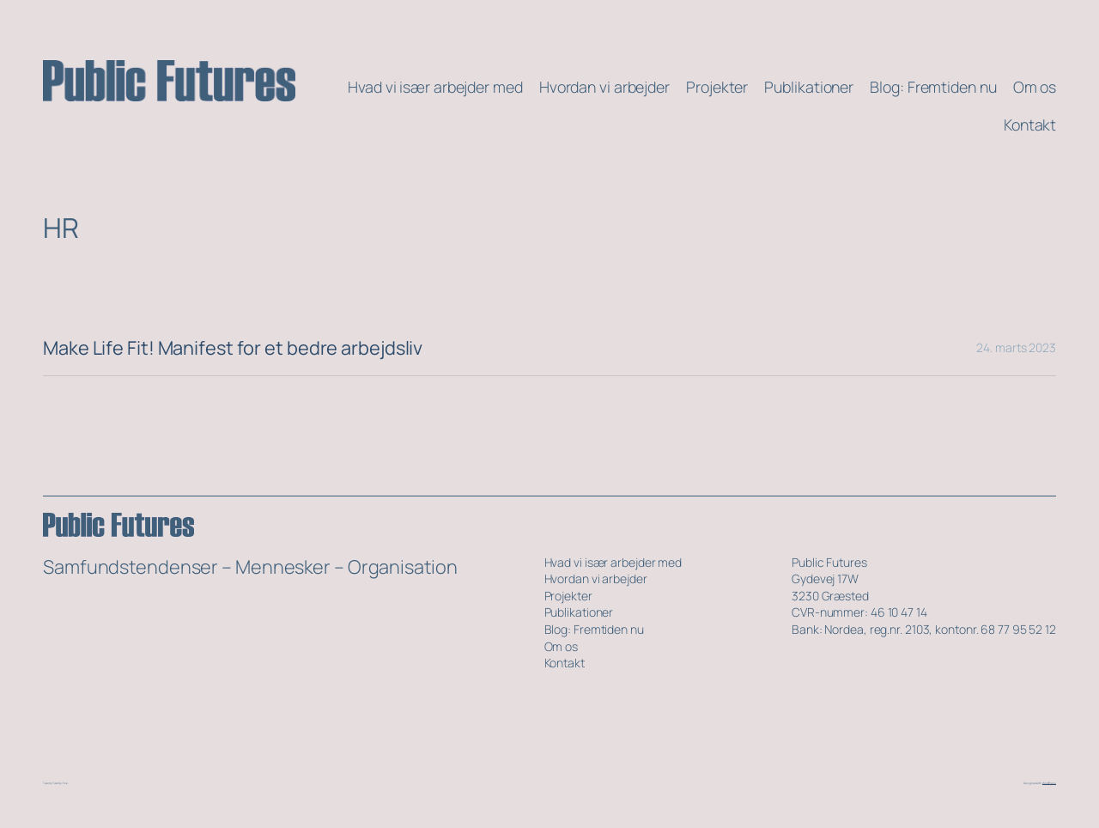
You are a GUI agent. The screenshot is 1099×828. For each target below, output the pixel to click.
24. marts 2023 (1016, 347)
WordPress (1049, 783)
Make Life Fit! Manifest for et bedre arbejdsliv (232, 348)
